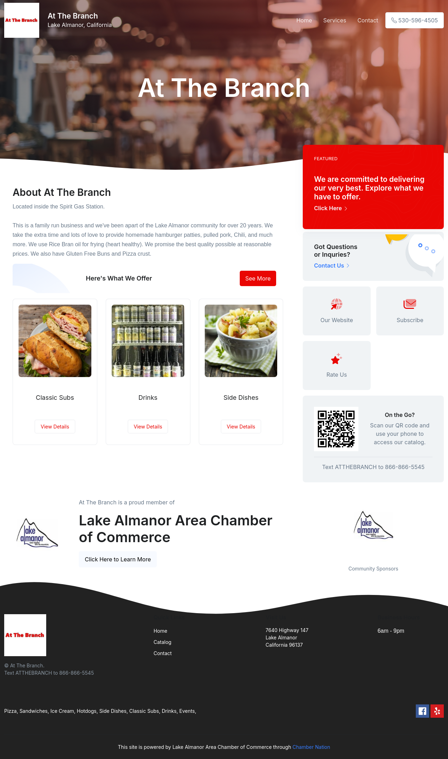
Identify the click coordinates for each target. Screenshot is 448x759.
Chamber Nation (311, 747)
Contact (367, 20)
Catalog (163, 642)
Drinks (147, 397)
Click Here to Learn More (118, 559)
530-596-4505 (414, 20)
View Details (55, 427)
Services (334, 20)
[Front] (23, 20)
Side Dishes (240, 397)
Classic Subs (55, 397)
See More (258, 278)
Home (304, 20)
